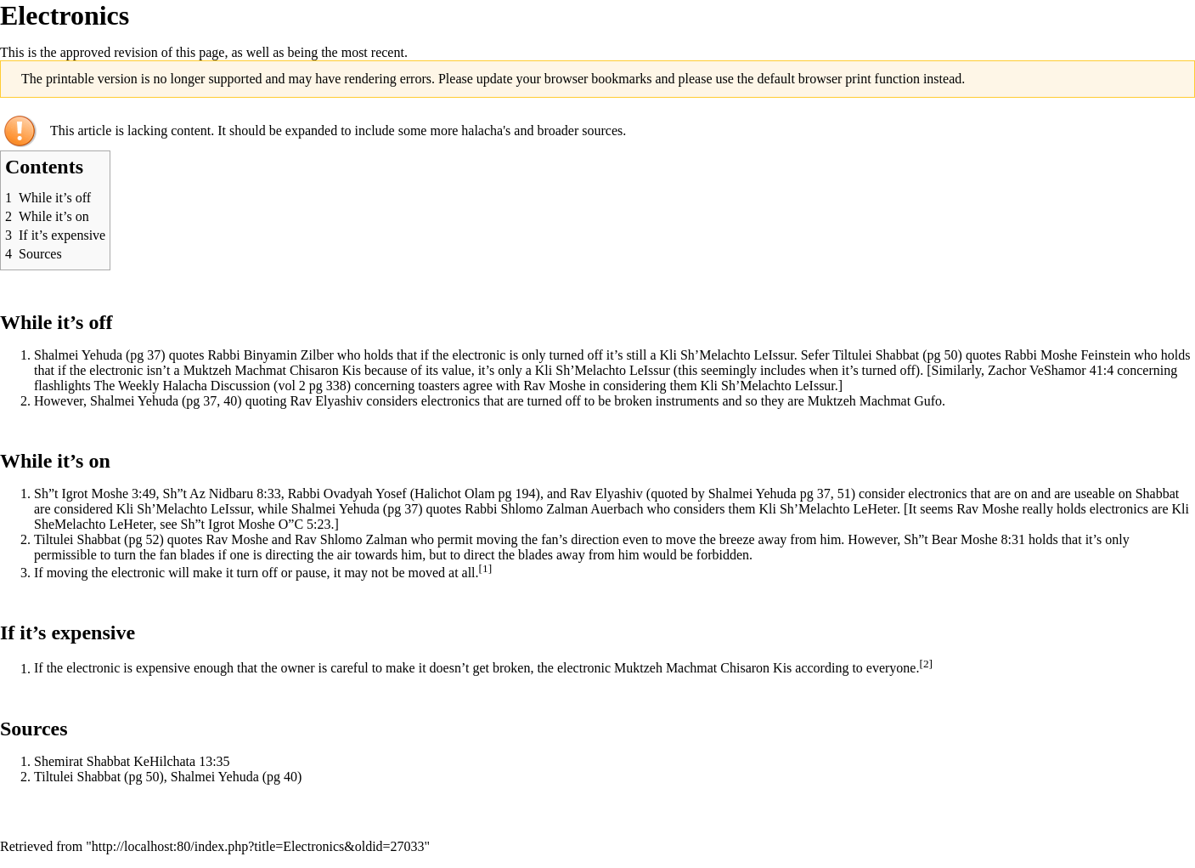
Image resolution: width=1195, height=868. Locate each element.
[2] (926, 663)
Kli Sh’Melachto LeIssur (727, 355)
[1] (486, 568)
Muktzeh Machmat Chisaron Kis (272, 370)
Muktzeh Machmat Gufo (875, 401)
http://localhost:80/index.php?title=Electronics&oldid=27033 (258, 846)
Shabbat (898, 355)
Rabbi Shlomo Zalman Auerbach (554, 509)
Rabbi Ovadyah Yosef (347, 493)
